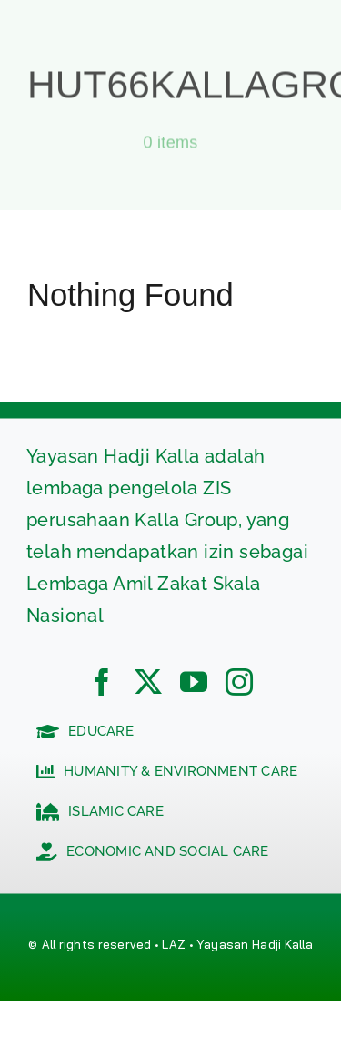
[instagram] (239, 682)
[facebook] (101, 682)
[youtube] (193, 682)
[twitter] (148, 682)
